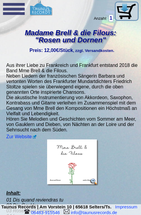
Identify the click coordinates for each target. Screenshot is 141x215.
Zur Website (19, 136)
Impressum (127, 206)
